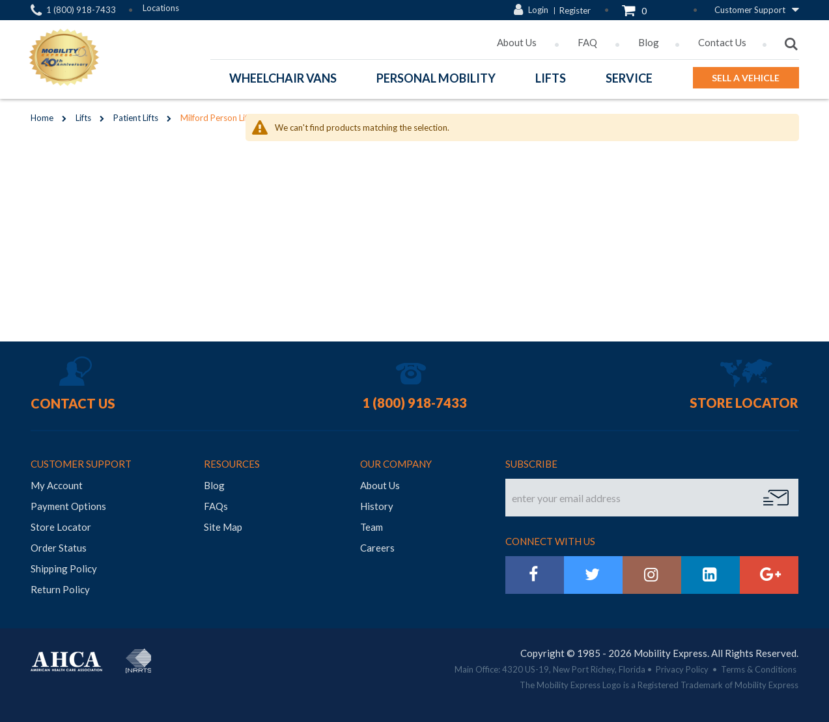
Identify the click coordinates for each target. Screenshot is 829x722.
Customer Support (749, 10)
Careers (377, 544)
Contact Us (722, 42)
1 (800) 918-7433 (81, 10)
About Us (518, 42)
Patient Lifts (135, 118)
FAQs (216, 503)
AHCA (66, 658)
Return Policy (60, 586)
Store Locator (744, 399)
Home (42, 118)
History (376, 503)
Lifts (83, 118)
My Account (57, 482)
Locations (161, 8)
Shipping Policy (64, 565)
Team (371, 523)
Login (538, 10)
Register (575, 10)
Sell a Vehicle (746, 77)
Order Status (59, 544)
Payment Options (68, 503)
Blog (648, 42)
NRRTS (138, 658)
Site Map (223, 523)
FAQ (588, 42)
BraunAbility (169, 650)
